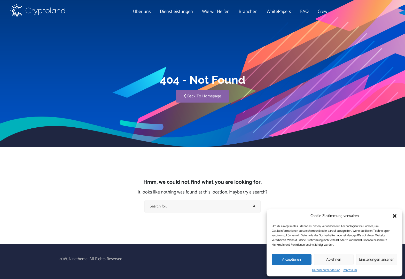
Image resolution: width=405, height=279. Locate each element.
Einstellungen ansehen (376, 259)
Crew (322, 12)
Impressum (350, 270)
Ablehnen (333, 259)
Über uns (142, 12)
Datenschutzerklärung (326, 270)
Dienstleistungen (176, 12)
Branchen (248, 12)
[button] (394, 216)
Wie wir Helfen (216, 12)
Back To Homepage (202, 96)
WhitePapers (279, 12)
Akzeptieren (291, 259)
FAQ (304, 12)
